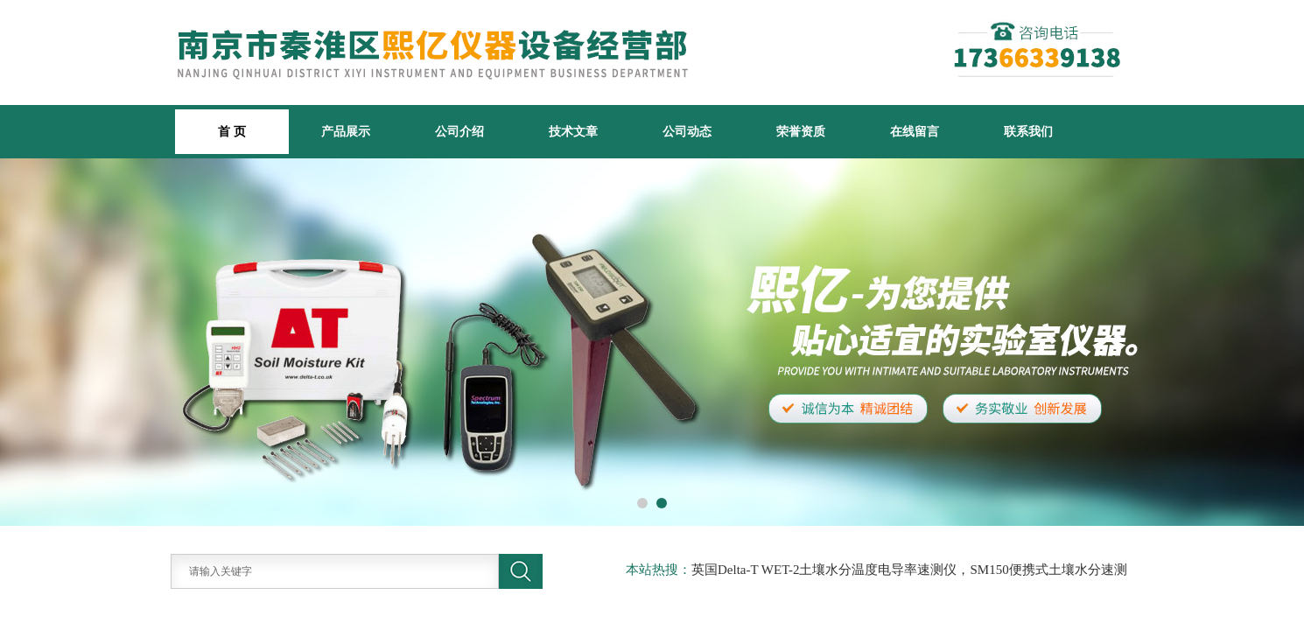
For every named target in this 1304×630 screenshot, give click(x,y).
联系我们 (1028, 131)
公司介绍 (459, 131)
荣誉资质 (800, 131)
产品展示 (345, 131)
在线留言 (914, 131)
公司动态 (687, 131)
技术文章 (573, 131)
